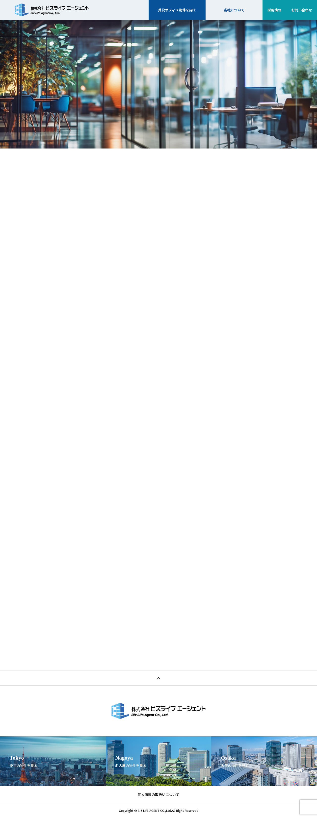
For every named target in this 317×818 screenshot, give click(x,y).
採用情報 (274, 9)
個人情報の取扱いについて (158, 794)
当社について (234, 9)
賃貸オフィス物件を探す (177, 9)
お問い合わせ (301, 9)
